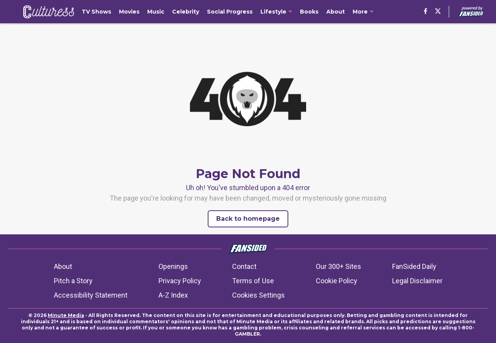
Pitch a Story (73, 281)
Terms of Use (253, 281)
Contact (244, 266)
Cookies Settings (258, 295)
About (63, 266)
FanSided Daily (414, 266)
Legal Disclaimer (417, 281)
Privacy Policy (179, 281)
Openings (173, 266)
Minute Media (66, 315)
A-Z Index (173, 295)
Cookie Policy (336, 281)
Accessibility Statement (90, 295)
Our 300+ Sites (338, 266)
